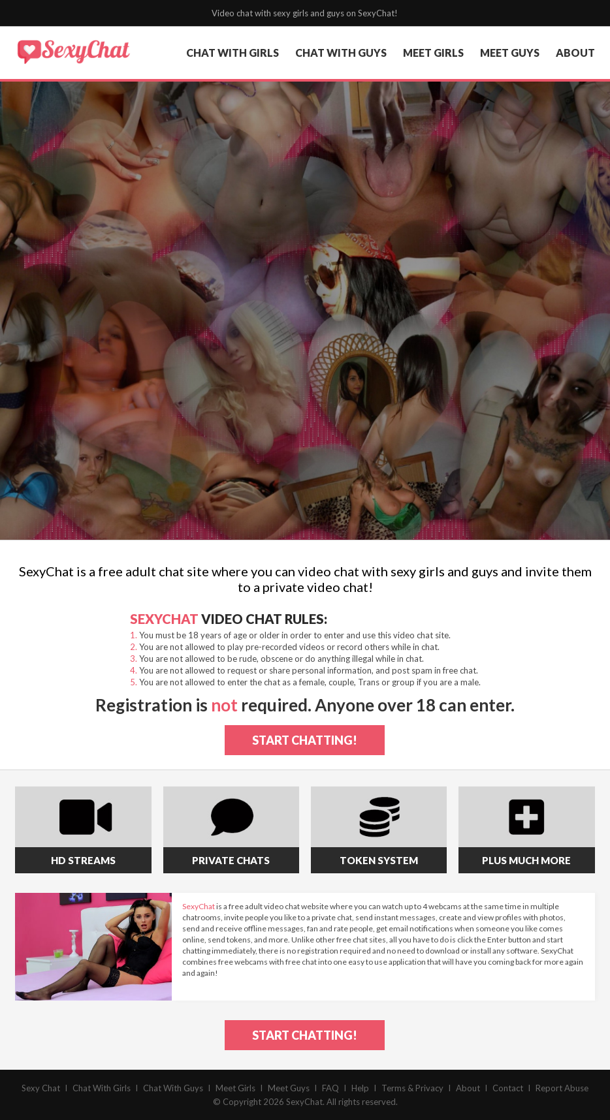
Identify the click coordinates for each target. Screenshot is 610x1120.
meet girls (433, 52)
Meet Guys (289, 1088)
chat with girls (232, 52)
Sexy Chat (41, 1088)
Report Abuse (562, 1088)
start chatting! (304, 740)
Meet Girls (235, 1088)
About (468, 1088)
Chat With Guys (173, 1088)
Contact (507, 1088)
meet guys (509, 52)
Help (360, 1088)
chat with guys (341, 52)
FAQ (330, 1088)
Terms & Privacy (412, 1088)
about (575, 52)
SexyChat (304, 1102)
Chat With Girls (101, 1088)
